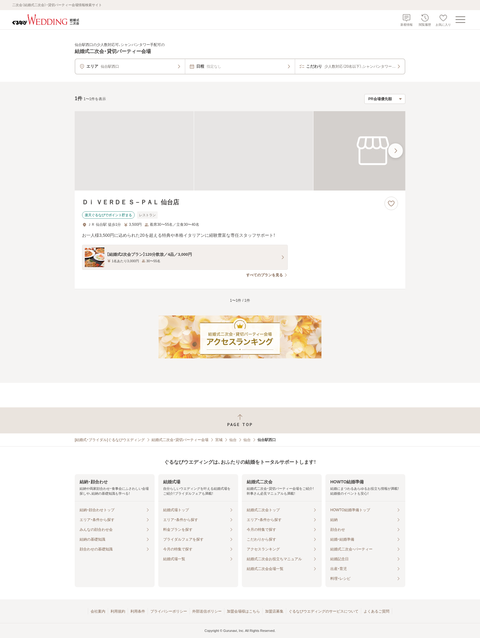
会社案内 (98, 611)
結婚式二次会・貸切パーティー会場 (180, 440)
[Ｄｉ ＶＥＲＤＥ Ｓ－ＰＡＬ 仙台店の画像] (240, 151)
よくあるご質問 (376, 611)
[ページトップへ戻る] (240, 420)
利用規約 (118, 611)
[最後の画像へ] (395, 150)
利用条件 (137, 611)
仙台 (233, 440)
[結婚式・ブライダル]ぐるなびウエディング (110, 440)
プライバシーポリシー (168, 611)
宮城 (219, 440)
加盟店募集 (274, 611)
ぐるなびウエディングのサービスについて (323, 611)
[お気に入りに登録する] (391, 203)
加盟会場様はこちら (243, 611)
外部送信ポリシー (207, 611)
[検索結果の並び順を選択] (384, 99)
